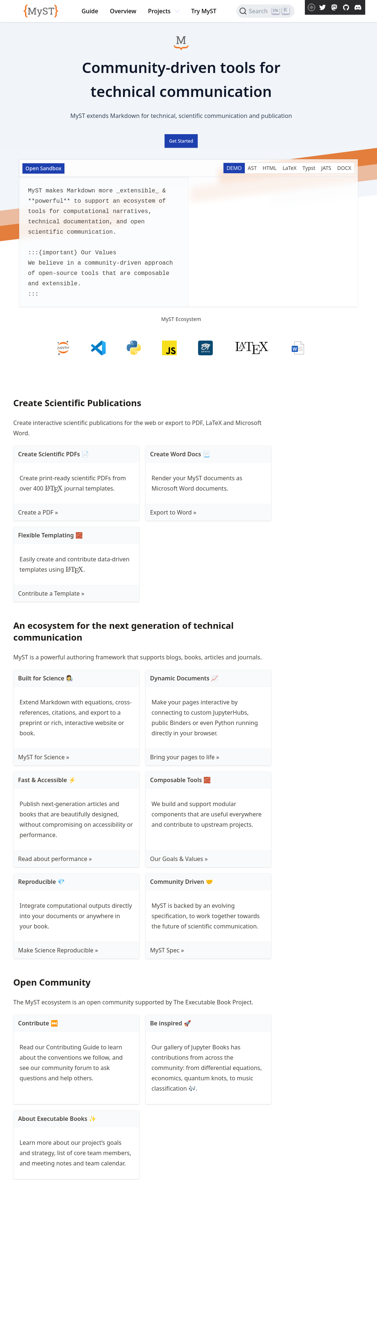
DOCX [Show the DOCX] (344, 167)
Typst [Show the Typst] (309, 167)
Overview (123, 11)
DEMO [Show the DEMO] (234, 167)
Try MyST (203, 11)
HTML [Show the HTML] (269, 167)
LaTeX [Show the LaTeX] (289, 167)
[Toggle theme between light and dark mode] (311, 7)
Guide (90, 11)
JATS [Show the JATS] (326, 167)
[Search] (265, 11)
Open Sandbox (43, 168)
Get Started (181, 141)
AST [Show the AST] (252, 167)
